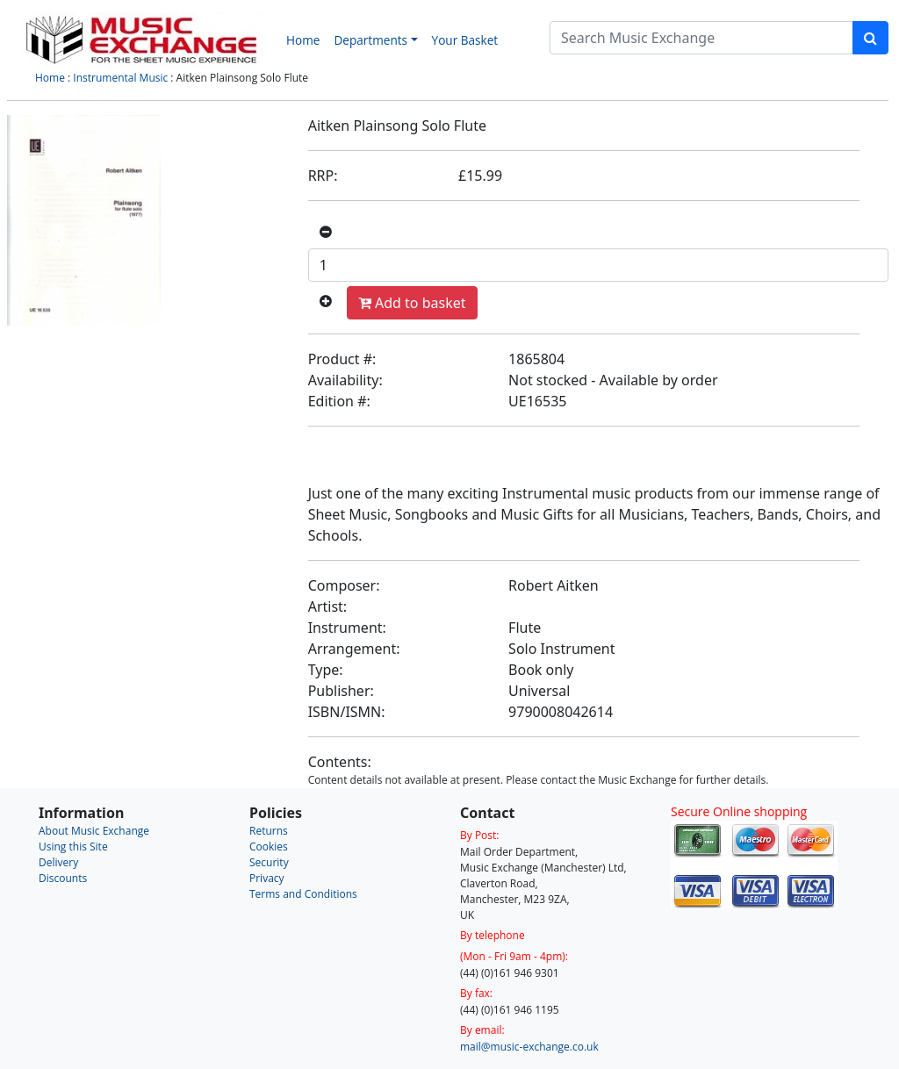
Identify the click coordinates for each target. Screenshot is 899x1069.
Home (303, 40)
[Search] (701, 37)
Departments (370, 40)
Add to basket (412, 302)
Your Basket (465, 40)
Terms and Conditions (303, 893)
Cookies (268, 846)
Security (269, 862)
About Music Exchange (94, 830)
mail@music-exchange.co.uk (529, 1046)
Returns (268, 830)
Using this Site (73, 846)
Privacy (266, 878)
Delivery (58, 862)
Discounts (63, 878)
